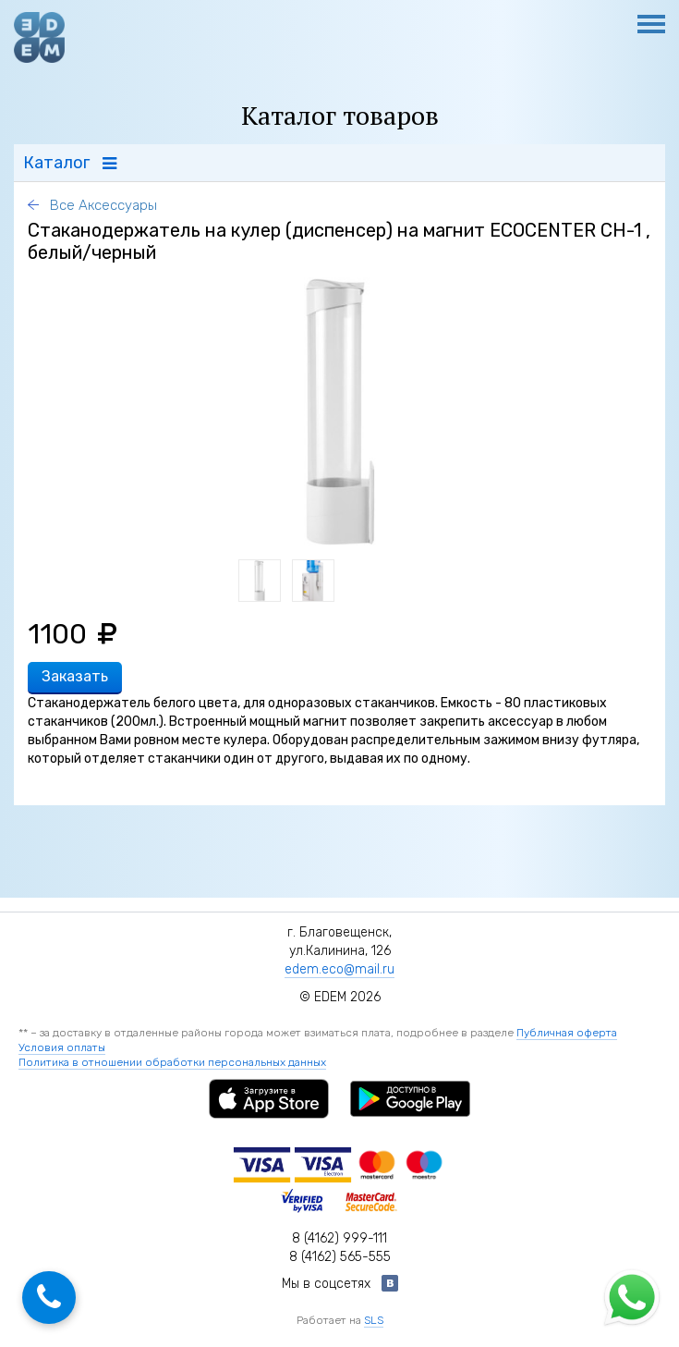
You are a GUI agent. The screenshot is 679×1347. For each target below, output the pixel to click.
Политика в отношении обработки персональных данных (172, 1062)
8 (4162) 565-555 (340, 1257)
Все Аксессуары (101, 205)
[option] (340, 411)
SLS (373, 1320)
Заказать (75, 676)
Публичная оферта (566, 1032)
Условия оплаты (61, 1047)
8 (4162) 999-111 (339, 1238)
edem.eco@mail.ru (339, 969)
